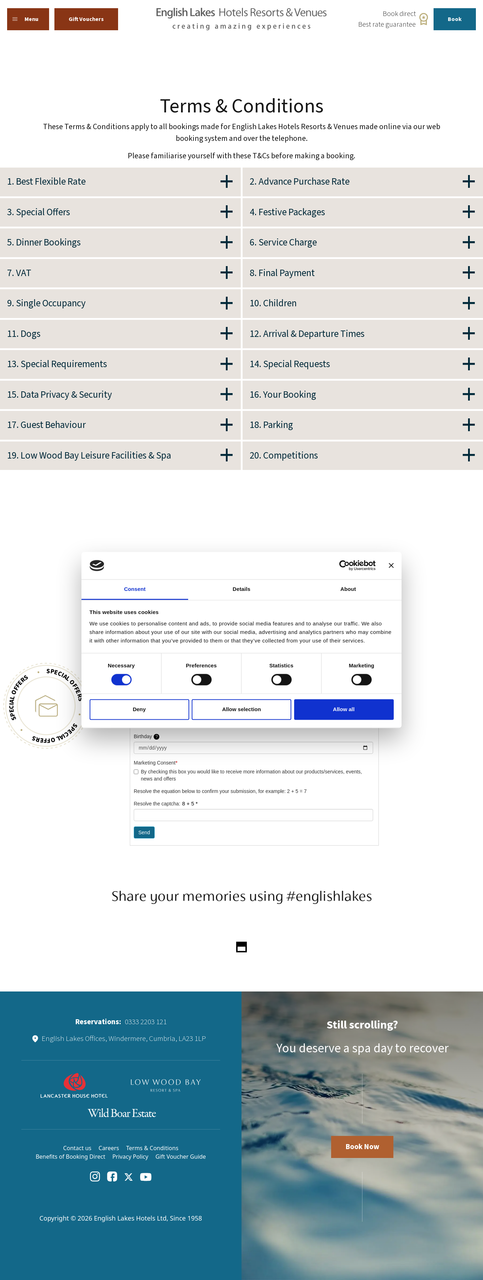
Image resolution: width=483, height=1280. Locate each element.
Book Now (362, 1146)
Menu (25, 19)
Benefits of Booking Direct (70, 1156)
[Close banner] (391, 565)
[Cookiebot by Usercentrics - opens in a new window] (344, 565)
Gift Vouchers (86, 19)
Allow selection (241, 709)
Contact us (77, 1148)
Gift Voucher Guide (180, 1156)
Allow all (344, 709)
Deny (139, 709)
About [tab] (348, 589)
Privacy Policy (130, 1156)
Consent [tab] (135, 589)
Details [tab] (241, 589)
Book (455, 19)
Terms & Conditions (152, 1148)
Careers (109, 1148)
